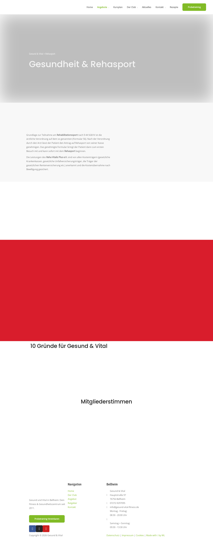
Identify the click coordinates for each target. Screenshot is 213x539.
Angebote (102, 7)
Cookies (140, 535)
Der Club (131, 7)
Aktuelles (146, 7)
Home (90, 7)
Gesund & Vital (36, 53)
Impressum (128, 535)
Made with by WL (155, 535)
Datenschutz (113, 535)
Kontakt (160, 7)
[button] (194, 7)
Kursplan (118, 7)
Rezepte (174, 7)
